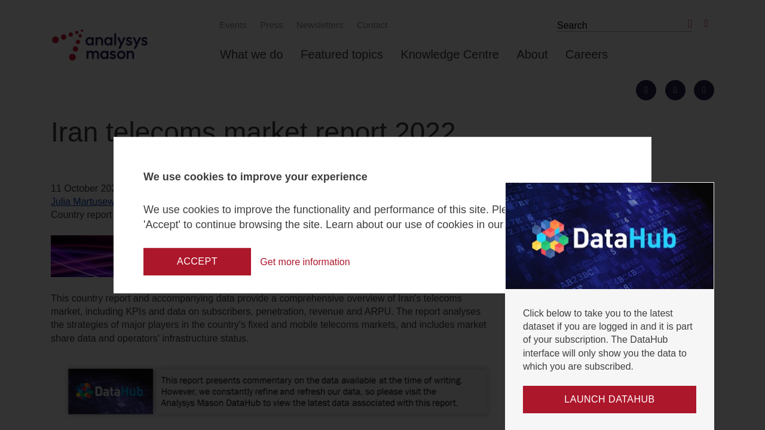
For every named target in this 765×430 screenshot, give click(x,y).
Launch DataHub (609, 399)
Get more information (308, 261)
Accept (197, 261)
